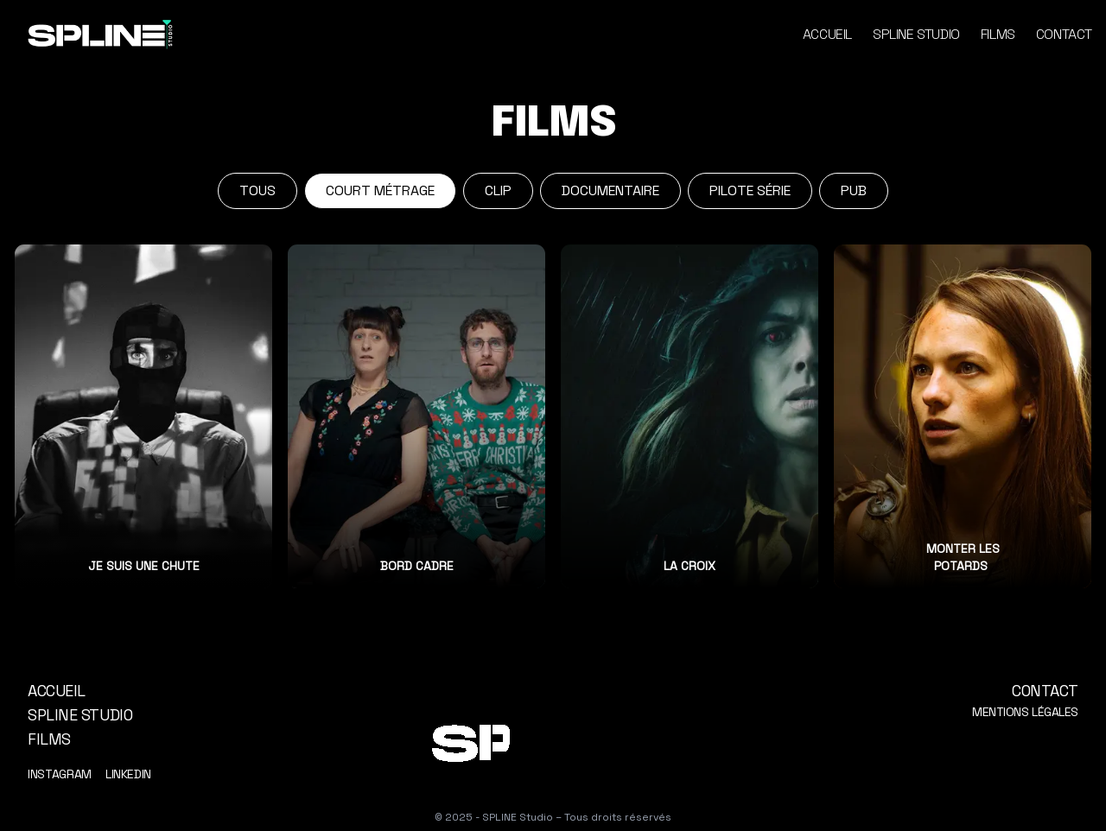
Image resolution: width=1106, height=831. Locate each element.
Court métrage (380, 190)
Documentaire (610, 190)
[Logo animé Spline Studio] (553, 741)
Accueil (827, 34)
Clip (498, 190)
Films (998, 34)
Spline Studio (916, 34)
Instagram (60, 774)
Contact (1064, 34)
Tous (257, 190)
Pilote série (750, 190)
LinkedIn (128, 774)
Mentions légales (1025, 712)
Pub (854, 190)
